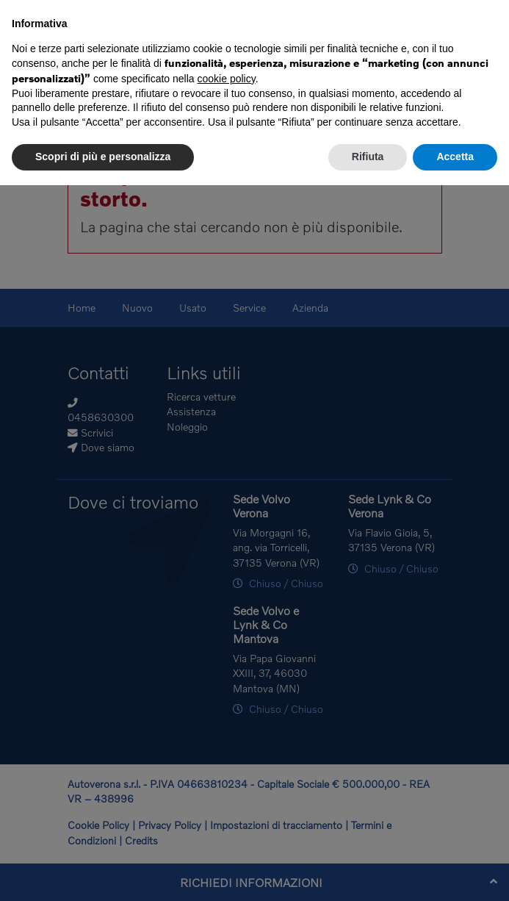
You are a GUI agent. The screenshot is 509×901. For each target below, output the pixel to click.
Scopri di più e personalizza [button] (102, 156)
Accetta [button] (455, 156)
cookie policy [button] (227, 79)
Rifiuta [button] (368, 156)
